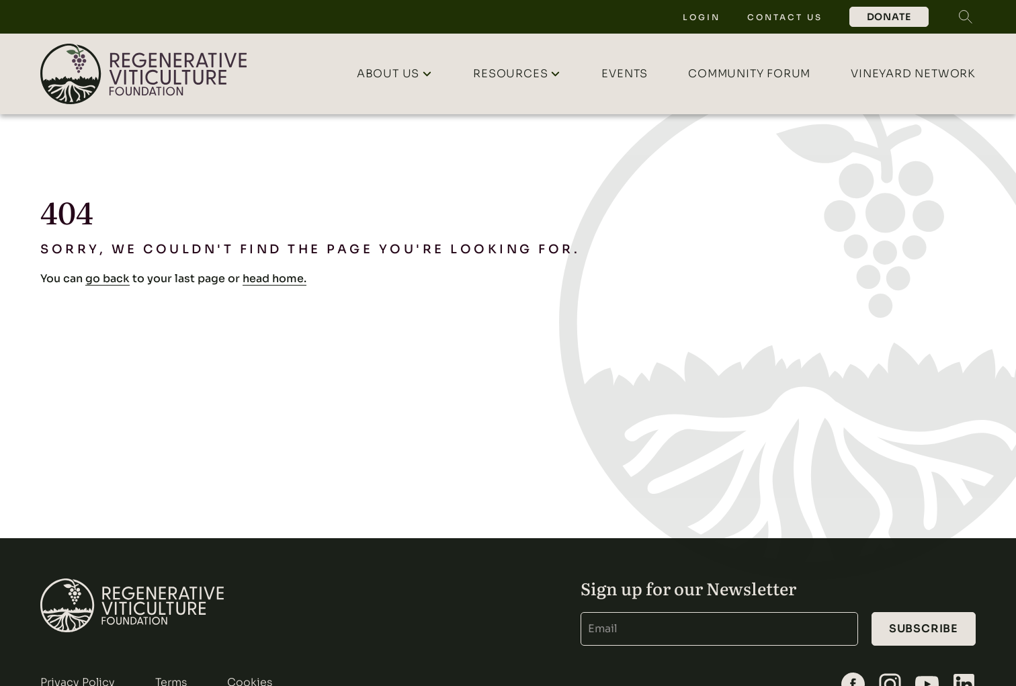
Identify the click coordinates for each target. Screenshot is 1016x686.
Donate (889, 17)
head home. (274, 278)
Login (701, 17)
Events (624, 74)
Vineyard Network (913, 74)
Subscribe (923, 628)
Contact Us (784, 17)
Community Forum (749, 74)
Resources (510, 74)
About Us (388, 74)
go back (107, 278)
